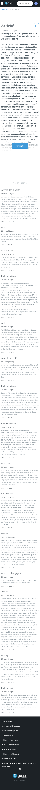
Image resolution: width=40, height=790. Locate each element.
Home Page (5, 10)
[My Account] (36, 3)
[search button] (31, 3)
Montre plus (20, 146)
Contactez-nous (7, 721)
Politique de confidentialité (10, 754)
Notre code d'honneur (9, 749)
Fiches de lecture (7, 735)
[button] (3, 3)
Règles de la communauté (10, 745)
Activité (15, 10)
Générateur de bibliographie (11, 726)
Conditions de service (9, 759)
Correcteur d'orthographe (10, 731)
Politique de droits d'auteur (10, 740)
